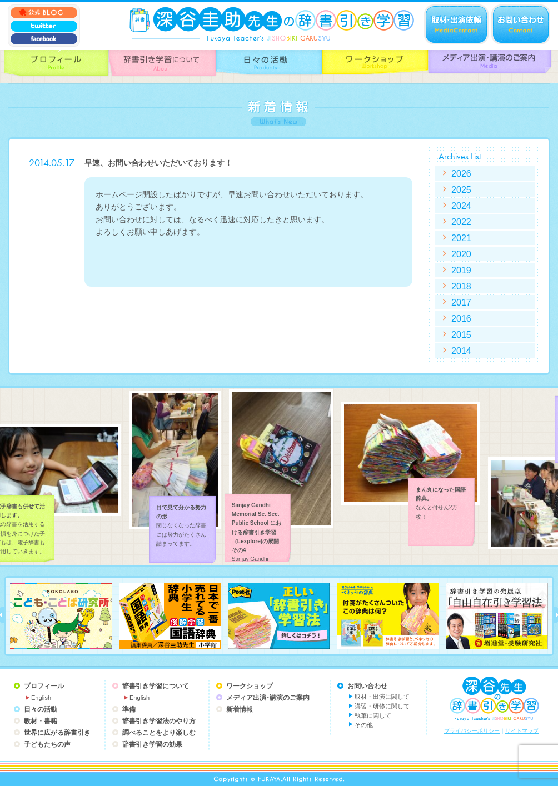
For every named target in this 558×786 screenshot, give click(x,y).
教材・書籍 (40, 721)
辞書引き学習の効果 (152, 744)
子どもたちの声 (47, 744)
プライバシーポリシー (472, 731)
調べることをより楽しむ (159, 733)
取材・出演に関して (382, 696)
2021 (461, 238)
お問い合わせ (367, 686)
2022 (461, 222)
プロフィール (44, 686)
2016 (461, 318)
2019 (461, 270)
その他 (364, 725)
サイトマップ (522, 731)
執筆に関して (373, 715)
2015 (461, 334)
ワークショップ (249, 686)
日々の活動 (40, 709)
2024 (461, 206)
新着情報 (239, 709)
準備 (129, 709)
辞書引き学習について (155, 686)
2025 (461, 189)
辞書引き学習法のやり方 (159, 721)
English (41, 697)
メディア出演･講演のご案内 (268, 698)
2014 (461, 351)
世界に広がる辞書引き (57, 733)
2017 (461, 302)
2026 (461, 173)
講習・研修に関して (382, 706)
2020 (461, 254)
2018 (461, 286)
